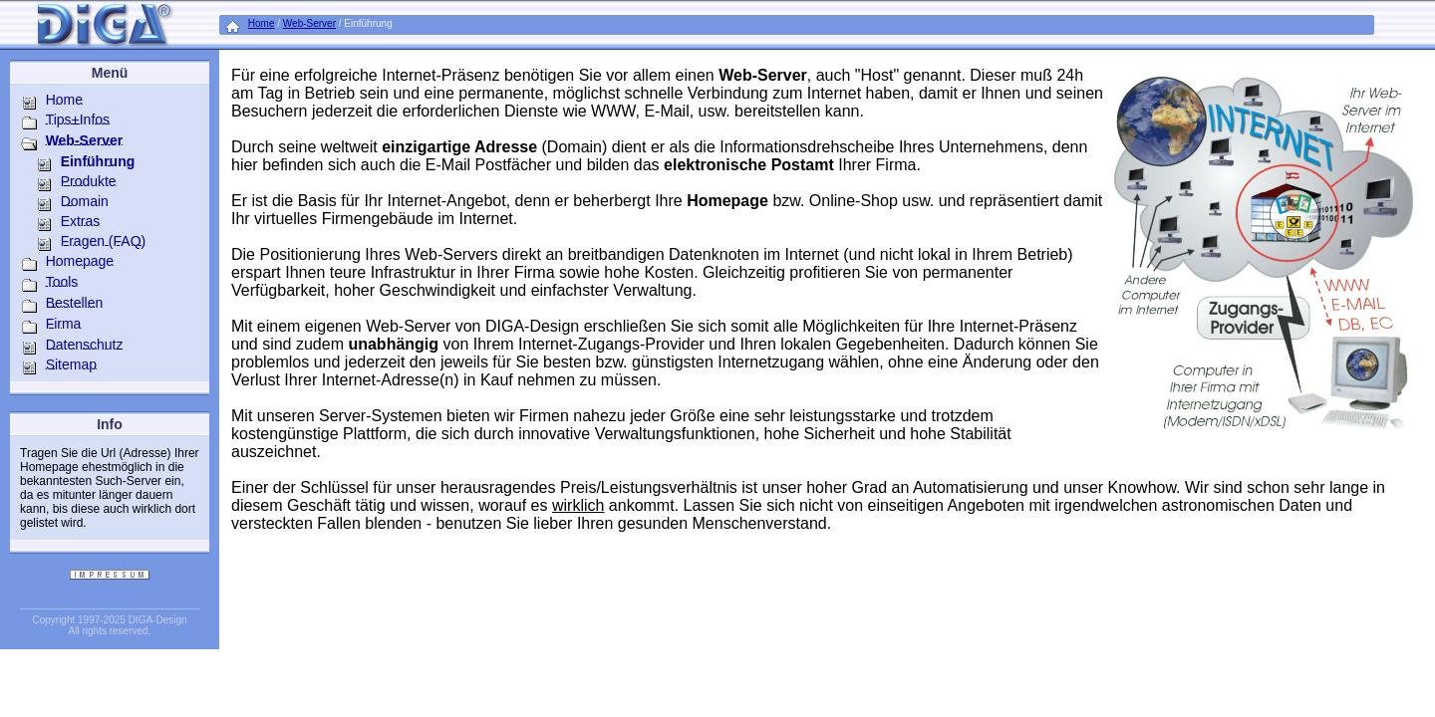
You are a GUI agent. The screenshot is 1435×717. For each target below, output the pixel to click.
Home (261, 23)
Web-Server (309, 23)
